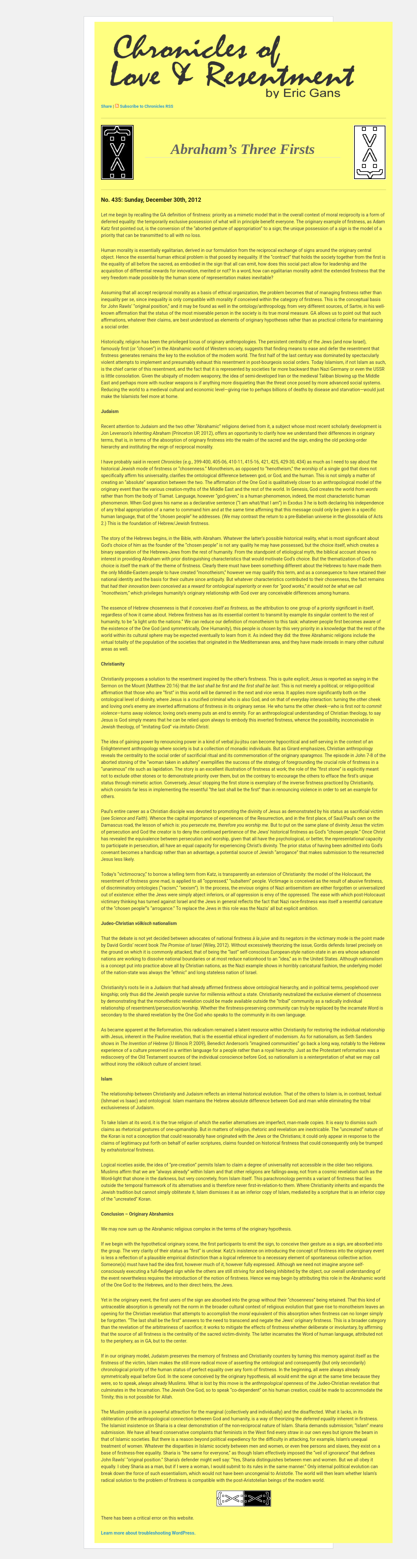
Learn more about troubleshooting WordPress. (148, 1533)
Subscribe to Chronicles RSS (146, 106)
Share (106, 106)
